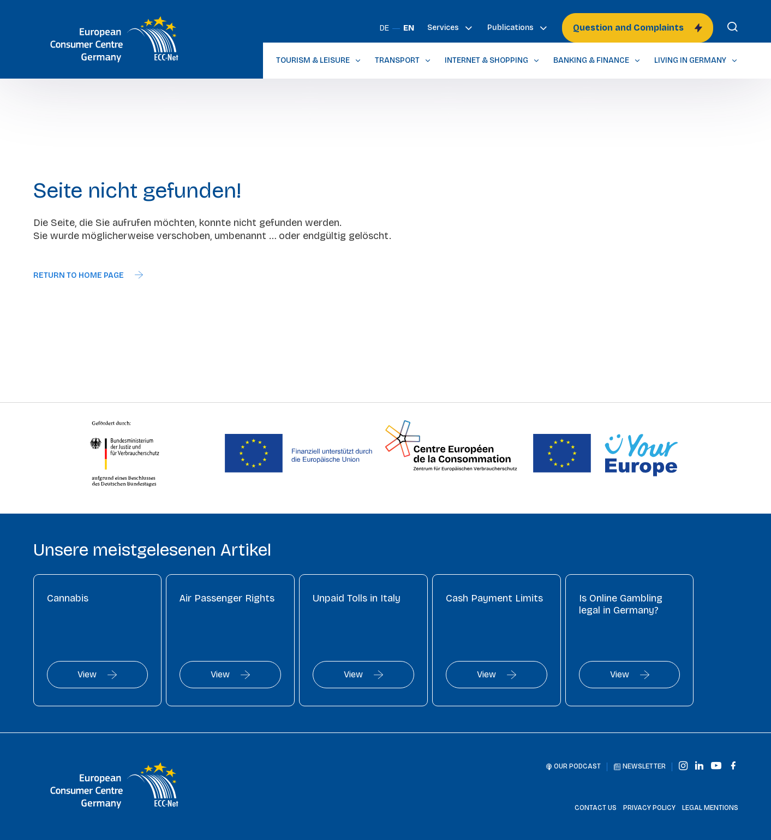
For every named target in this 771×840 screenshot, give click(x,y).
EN (408, 28)
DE (384, 28)
